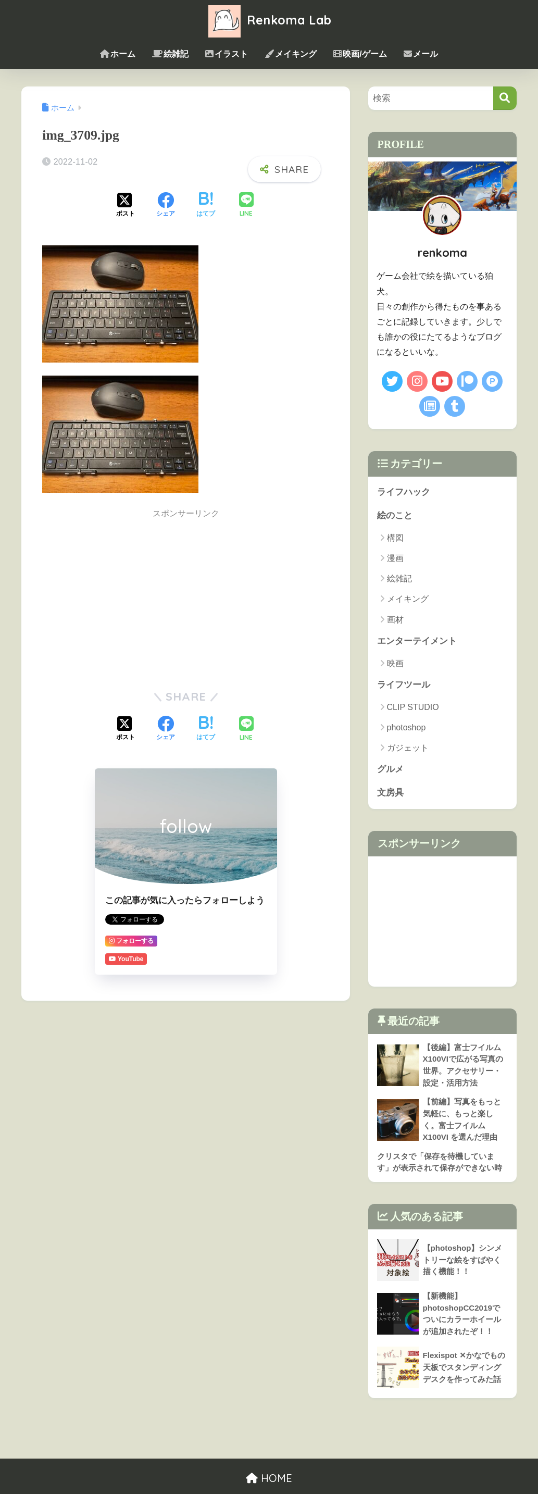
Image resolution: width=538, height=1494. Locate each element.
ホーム (117, 53)
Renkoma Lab (269, 20)
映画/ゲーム (359, 53)
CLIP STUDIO (413, 707)
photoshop (406, 727)
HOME (269, 1478)
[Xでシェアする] (125, 206)
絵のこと (394, 515)
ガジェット (408, 747)
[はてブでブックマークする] (205, 206)
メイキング (291, 53)
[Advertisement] (185, 599)
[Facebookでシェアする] (165, 206)
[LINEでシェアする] (246, 205)
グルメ (390, 769)
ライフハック (403, 492)
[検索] (505, 98)
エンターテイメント (417, 641)
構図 (395, 537)
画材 (395, 619)
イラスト (226, 53)
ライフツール (403, 685)
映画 (395, 663)
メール (421, 53)
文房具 (390, 793)
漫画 (395, 558)
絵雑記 (170, 53)
